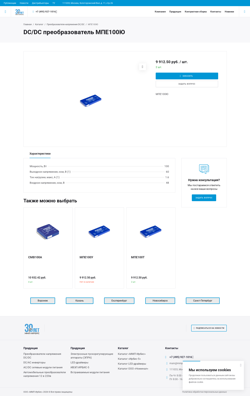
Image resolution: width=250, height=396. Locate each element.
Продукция (175, 11)
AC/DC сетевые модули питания (42, 367)
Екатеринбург (119, 300)
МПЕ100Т (138, 257)
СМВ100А (35, 257)
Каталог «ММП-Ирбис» (132, 353)
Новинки (229, 11)
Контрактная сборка (196, 11)
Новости (24, 3)
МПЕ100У (86, 257)
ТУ (54, 3)
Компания (160, 11)
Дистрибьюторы (40, 3)
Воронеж (43, 300)
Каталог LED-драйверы (132, 363)
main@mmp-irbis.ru (180, 363)
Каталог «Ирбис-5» (129, 358)
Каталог (39, 24)
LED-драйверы (79, 362)
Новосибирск (160, 300)
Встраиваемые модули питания (90, 372)
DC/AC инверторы (34, 362)
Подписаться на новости (209, 328)
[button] (142, 66)
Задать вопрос (186, 84)
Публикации (10, 3)
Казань (79, 300)
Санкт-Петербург (202, 300)
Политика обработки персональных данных (204, 392)
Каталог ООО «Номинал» (133, 368)
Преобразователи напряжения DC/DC (66, 24)
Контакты (215, 11)
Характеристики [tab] (40, 153)
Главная (27, 24)
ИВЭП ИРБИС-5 (80, 367)
